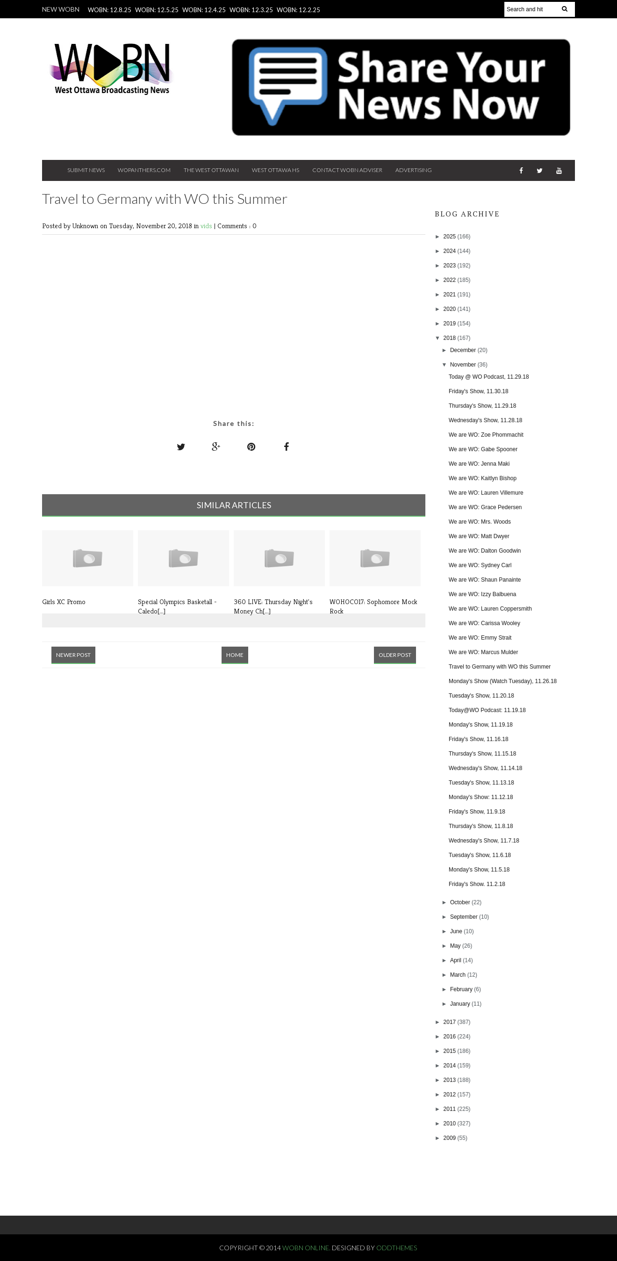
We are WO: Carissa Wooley (484, 623)
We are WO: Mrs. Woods (480, 522)
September (464, 917)
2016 (451, 1036)
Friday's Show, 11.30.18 (479, 391)
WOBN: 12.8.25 (109, 10)
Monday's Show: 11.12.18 (481, 797)
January (461, 1004)
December (464, 350)
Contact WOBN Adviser (347, 169)
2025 (451, 236)
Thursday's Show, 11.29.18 (482, 406)
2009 (451, 1138)
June (457, 931)
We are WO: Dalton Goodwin (485, 551)
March (458, 975)
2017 (451, 1022)
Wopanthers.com (144, 169)
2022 (451, 280)
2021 (451, 294)
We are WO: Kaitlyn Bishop (483, 478)
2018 (451, 338)
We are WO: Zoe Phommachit (486, 435)
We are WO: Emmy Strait (480, 637)
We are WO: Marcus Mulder (483, 652)
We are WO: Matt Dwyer (479, 536)
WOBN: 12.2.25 (298, 10)
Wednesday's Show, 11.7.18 (484, 840)
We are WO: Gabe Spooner (483, 449)
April (456, 960)
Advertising (413, 169)
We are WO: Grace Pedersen (485, 507)
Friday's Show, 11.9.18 (477, 811)
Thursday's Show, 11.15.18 (482, 753)
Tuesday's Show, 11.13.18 (481, 782)
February (462, 989)
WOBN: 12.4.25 (204, 10)
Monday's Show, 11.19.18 (481, 724)
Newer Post (73, 654)
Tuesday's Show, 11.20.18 (481, 695)
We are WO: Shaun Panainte (485, 579)
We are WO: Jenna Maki (479, 464)
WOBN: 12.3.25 (251, 10)
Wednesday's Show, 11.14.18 (486, 768)
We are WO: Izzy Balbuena (483, 594)
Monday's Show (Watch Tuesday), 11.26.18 (503, 681)
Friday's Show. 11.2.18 (477, 884)
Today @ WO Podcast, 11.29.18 (489, 377)
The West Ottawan (211, 169)
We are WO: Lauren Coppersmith (490, 608)
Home (235, 654)
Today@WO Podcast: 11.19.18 (487, 710)
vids (207, 225)
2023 (451, 265)
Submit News (86, 169)
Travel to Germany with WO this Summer (500, 666)
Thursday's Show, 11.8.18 (481, 826)
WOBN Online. (307, 1248)
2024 (451, 251)
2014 (451, 1065)
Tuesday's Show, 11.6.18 (480, 855)
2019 (451, 323)
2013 (451, 1080)
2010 (451, 1123)
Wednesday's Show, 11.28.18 (486, 420)
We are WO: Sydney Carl (480, 565)
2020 (451, 309)
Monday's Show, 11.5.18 (479, 869)
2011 (451, 1109)
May (456, 946)
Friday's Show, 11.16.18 (479, 739)
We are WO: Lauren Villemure (486, 493)
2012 (451, 1094)
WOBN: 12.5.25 (157, 10)
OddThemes (396, 1248)
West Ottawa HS (275, 169)
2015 (451, 1051)
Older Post (395, 654)
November (464, 364)
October (461, 902)
